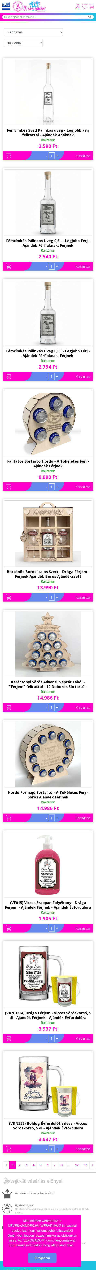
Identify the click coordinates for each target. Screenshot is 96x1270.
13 (85, 1165)
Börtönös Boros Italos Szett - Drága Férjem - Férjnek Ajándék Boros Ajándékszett (48, 574)
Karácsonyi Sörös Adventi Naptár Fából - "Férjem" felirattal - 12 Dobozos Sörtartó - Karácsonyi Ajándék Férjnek (48, 684)
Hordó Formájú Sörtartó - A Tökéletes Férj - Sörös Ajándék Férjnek (48, 794)
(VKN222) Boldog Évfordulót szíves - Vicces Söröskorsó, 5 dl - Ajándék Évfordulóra (48, 1125)
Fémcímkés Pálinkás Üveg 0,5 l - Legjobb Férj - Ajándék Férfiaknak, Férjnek (48, 353)
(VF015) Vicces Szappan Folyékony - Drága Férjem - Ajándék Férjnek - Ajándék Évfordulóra (48, 905)
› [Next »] (92, 1165)
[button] (75, 1245)
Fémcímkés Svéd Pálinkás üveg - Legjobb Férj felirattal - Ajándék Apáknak (48, 132)
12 (77, 1165)
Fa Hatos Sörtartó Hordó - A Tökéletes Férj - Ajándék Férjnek (48, 463)
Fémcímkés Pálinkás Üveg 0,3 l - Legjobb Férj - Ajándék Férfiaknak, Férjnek (48, 243)
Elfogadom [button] (42, 1258)
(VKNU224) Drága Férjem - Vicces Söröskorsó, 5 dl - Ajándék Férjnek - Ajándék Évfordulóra (48, 1015)
